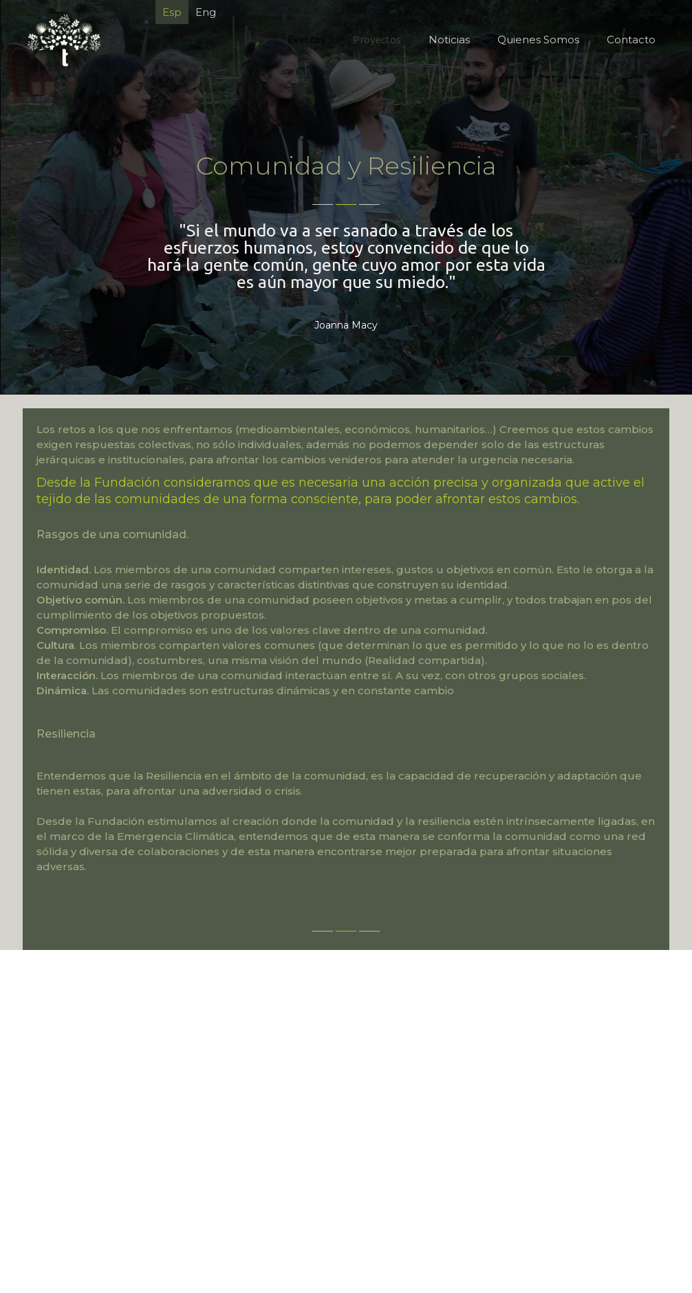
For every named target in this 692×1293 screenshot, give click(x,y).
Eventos (306, 39)
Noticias (449, 39)
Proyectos (377, 39)
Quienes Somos (538, 39)
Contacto (631, 39)
